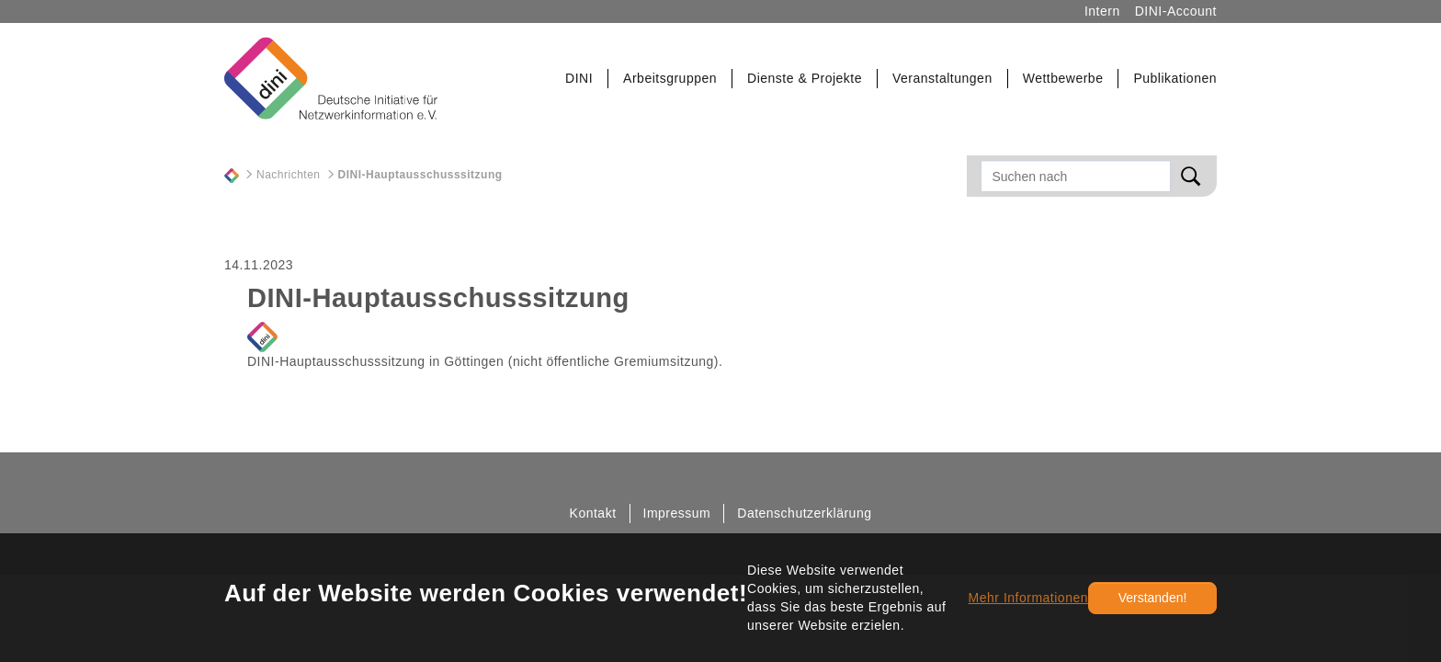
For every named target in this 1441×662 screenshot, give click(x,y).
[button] (579, 79)
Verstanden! (1152, 597)
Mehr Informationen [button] (1028, 597)
